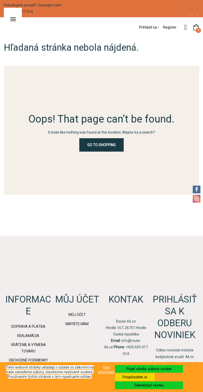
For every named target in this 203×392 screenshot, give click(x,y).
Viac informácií (106, 369)
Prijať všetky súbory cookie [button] (149, 369)
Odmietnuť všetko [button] (149, 385)
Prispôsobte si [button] (135, 377)
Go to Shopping (101, 145)
